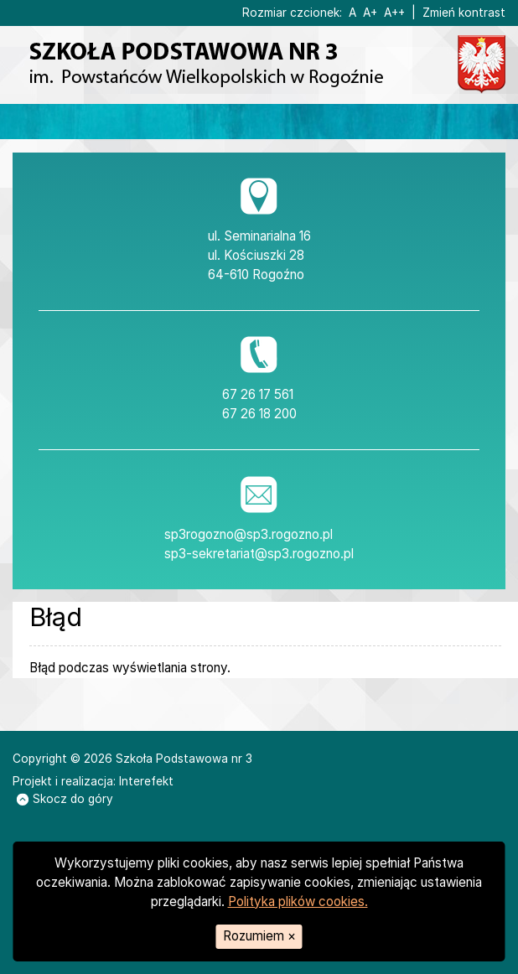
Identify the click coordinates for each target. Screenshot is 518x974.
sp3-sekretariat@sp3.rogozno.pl (259, 554)
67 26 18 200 (259, 414)
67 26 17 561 (257, 394)
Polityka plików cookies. (298, 901)
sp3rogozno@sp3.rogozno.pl (248, 534)
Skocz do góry (65, 799)
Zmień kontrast (463, 12)
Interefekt (146, 781)
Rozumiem (259, 936)
